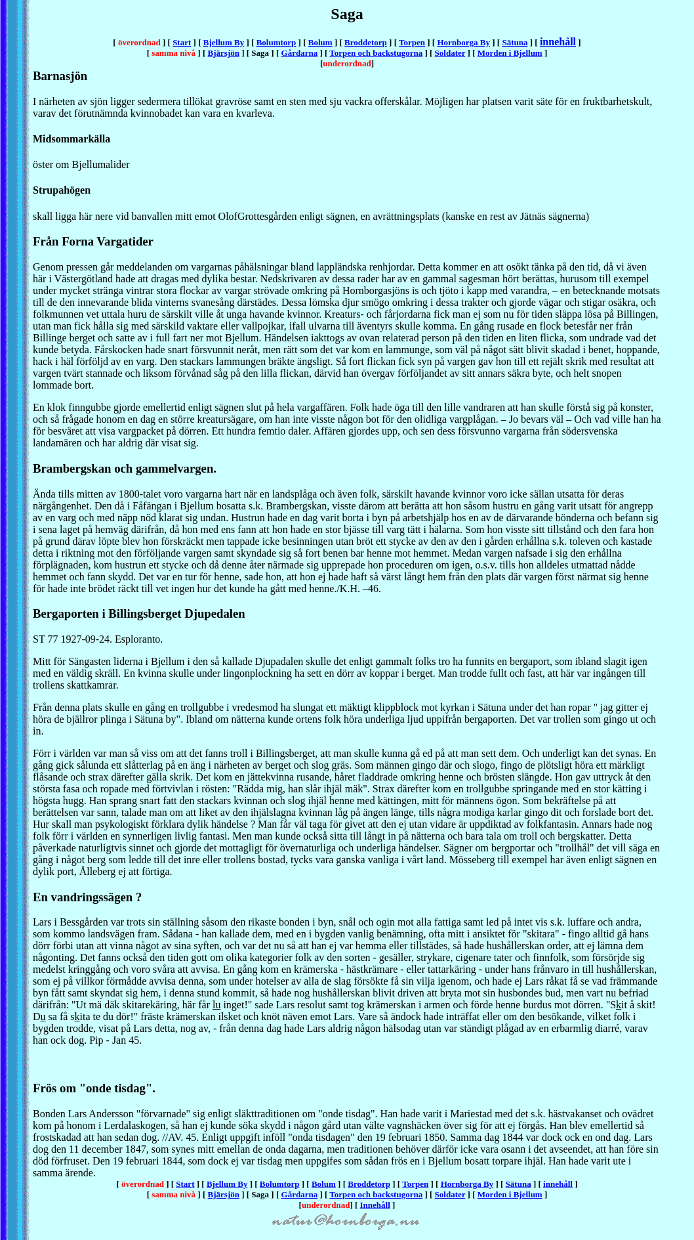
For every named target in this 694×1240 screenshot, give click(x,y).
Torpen (412, 42)
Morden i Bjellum (510, 53)
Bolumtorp (276, 42)
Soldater (450, 53)
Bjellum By (223, 42)
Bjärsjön (223, 53)
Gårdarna (299, 53)
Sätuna (514, 42)
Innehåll (375, 1205)
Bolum (320, 42)
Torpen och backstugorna (375, 53)
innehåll (558, 41)
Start (182, 42)
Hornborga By (463, 42)
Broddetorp (365, 42)
